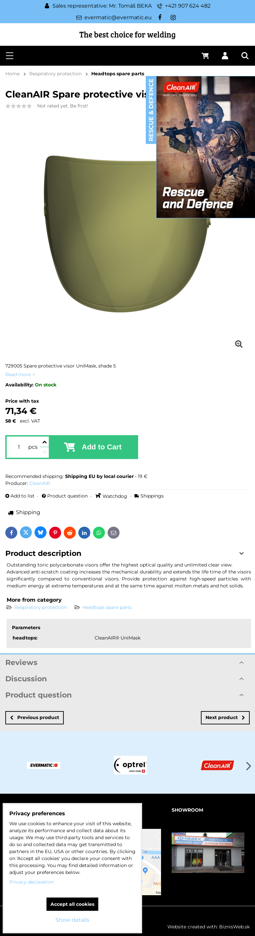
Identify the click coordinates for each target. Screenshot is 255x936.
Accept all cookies (72, 904)
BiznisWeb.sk (234, 927)
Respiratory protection (40, 607)
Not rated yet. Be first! (62, 106)
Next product (225, 717)
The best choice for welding (127, 34)
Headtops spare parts (107, 607)
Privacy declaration (31, 882)
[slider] (18, 106)
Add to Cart (102, 447)
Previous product (34, 717)
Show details (72, 920)
